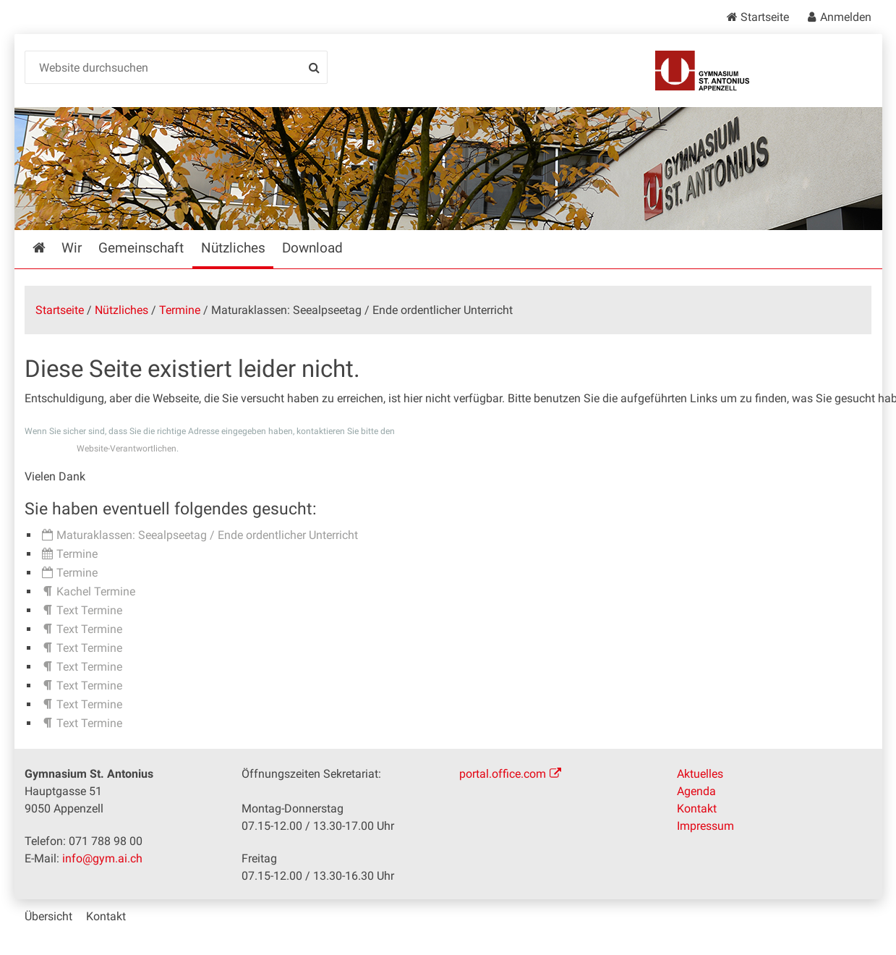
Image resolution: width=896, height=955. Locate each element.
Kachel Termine (95, 591)
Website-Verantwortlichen (126, 448)
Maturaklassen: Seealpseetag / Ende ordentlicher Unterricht (207, 535)
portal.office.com (502, 774)
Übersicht (48, 916)
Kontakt (697, 808)
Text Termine (89, 610)
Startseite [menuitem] (50, 247)
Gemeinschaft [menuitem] (141, 247)
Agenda (696, 791)
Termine (179, 310)
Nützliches (121, 310)
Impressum (705, 826)
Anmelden (845, 17)
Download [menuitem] (312, 247)
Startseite (765, 17)
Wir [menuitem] (71, 247)
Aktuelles (700, 774)
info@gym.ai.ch (102, 858)
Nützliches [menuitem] (233, 247)
